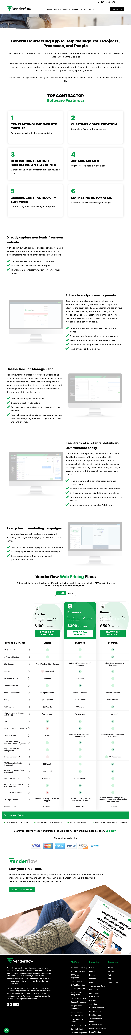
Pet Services (94, 997)
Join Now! (111, 830)
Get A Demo (117, 9)
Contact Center (77, 981)
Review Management (79, 1033)
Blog (109, 979)
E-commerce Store (78, 1025)
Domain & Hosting (78, 1029)
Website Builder (77, 1016)
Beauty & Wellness (96, 1008)
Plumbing (93, 971)
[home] (19, 9)
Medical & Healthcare (97, 1028)
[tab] (61, 593)
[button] (50, 9)
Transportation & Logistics (95, 1020)
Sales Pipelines (77, 1012)
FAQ (109, 975)
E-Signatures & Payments (76, 1007)
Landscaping (94, 993)
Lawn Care (93, 990)
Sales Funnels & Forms (77, 1020)
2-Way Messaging (78, 985)
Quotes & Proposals (78, 1002)
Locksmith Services (96, 1025)
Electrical (93, 979)
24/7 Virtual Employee (75, 976)
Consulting (93, 1000)
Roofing (92, 975)
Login (104, 9)
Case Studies (113, 982)
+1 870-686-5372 (107, 2)
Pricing (75, 9)
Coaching (93, 1004)
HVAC (91, 968)
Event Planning (95, 1032)
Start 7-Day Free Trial (47, 633)
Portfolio (83, 9)
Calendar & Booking (78, 998)
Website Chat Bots (78, 971)
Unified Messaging (78, 988)
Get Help (92, 9)
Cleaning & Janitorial (97, 986)
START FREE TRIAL (22, 889)
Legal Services (95, 1015)
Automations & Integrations (76, 993)
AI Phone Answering (79, 968)
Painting (92, 982)
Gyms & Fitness (95, 1011)
